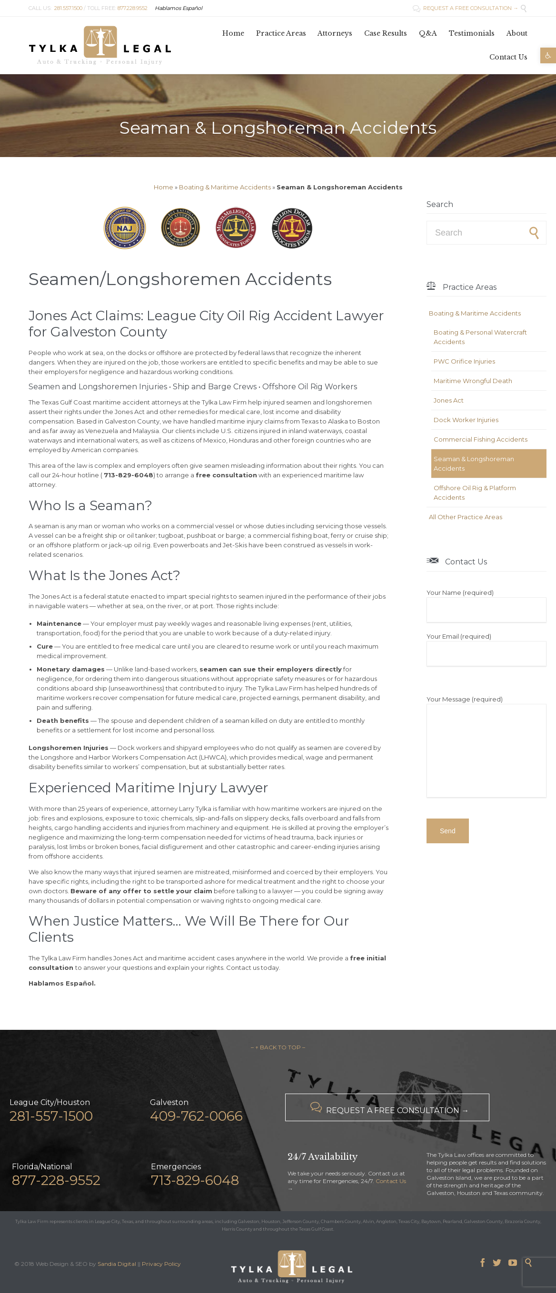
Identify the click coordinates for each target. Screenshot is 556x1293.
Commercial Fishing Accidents (480, 439)
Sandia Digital (117, 1263)
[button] (548, 55)
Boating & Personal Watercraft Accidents (480, 336)
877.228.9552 (133, 8)
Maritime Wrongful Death (473, 381)
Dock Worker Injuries (466, 420)
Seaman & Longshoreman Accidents (474, 463)
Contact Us (391, 1180)
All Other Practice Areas (465, 517)
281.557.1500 (68, 8)
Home (163, 187)
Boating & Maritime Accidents (225, 187)
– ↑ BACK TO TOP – (278, 1047)
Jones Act (449, 400)
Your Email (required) (486, 649)
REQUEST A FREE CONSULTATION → (465, 8)
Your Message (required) (486, 747)
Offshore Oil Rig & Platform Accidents (475, 492)
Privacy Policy (161, 1263)
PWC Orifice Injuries (464, 361)
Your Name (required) (486, 605)
